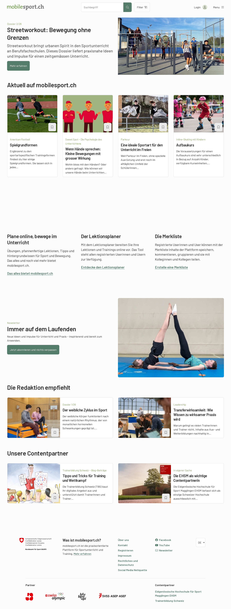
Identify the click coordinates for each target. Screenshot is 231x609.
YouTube (162, 545)
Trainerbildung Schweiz (169, 600)
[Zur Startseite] (25, 7)
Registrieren (125, 550)
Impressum (124, 555)
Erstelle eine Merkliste (171, 267)
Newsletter (164, 550)
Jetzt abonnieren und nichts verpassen (33, 349)
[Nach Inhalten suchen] (102, 7)
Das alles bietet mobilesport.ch (30, 273)
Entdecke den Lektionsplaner (103, 267)
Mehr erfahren (18, 65)
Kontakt (123, 545)
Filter (142, 7)
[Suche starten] (127, 7)
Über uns (123, 540)
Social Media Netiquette (132, 570)
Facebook (163, 540)
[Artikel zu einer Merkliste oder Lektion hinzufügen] (52, 127)
